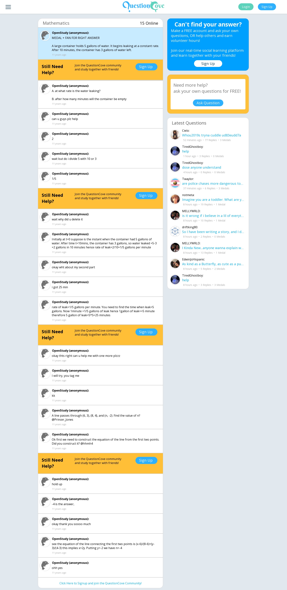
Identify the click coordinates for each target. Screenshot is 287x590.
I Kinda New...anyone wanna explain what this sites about (213, 248)
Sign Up (267, 7)
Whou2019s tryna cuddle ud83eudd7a (211, 135)
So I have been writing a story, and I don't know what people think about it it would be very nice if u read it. (213, 232)
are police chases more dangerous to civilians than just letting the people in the (213, 183)
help (185, 151)
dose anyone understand (201, 167)
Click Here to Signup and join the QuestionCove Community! (100, 583)
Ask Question (208, 102)
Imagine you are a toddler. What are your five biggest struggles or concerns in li (213, 199)
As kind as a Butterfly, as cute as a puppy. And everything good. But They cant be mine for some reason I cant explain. (213, 264)
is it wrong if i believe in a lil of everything (213, 215)
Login (246, 7)
